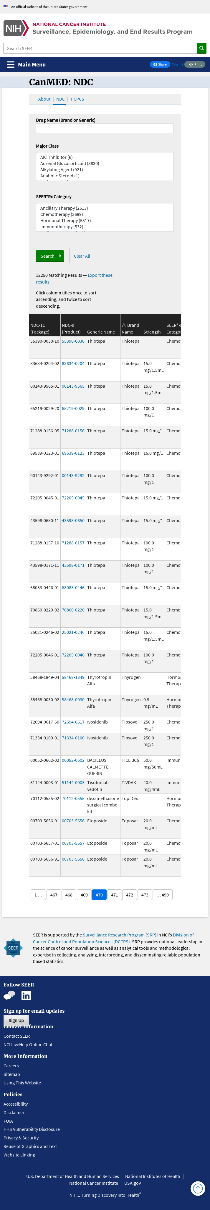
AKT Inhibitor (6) (105, 157)
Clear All (82, 256)
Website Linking (19, 1155)
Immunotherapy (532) (105, 227)
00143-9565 (73, 386)
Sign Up (16, 1020)
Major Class (47, 146)
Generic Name (101, 332)
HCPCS (77, 99)
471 (114, 895)
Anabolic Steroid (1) (105, 176)
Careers (11, 1066)
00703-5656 (73, 821)
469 (84, 895)
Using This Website (22, 1083)
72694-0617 (73, 722)
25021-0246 (73, 632)
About (44, 99)
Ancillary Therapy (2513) (105, 208)
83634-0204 (73, 363)
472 (129, 895)
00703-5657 (73, 843)
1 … (38, 895)
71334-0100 (73, 738)
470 (99, 895)
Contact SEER (17, 1036)
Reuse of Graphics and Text (30, 1146)
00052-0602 (73, 760)
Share (161, 65)
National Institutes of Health (152, 1176)
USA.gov (132, 1183)
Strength (152, 332)
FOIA (8, 1121)
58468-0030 (73, 699)
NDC (60, 99)
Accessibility (16, 1104)
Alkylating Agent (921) (105, 169)
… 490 (162, 895)
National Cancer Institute (93, 1183)
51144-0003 (73, 782)
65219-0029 (73, 408)
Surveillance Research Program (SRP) (119, 935)
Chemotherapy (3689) (105, 214)
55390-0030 (73, 341)
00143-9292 (73, 475)
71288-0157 (73, 543)
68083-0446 (73, 587)
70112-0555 (73, 798)
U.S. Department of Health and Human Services (72, 1176)
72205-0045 (73, 498)
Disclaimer (14, 1112)
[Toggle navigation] (26, 64)
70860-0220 (73, 610)
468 (68, 895)
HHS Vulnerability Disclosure (32, 1129)
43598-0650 (73, 520)
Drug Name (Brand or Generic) (65, 120)
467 (53, 895)
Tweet (177, 64)
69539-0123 (73, 453)
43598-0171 (73, 565)
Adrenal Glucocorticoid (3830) (105, 163)
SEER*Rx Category (53, 196)
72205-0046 (73, 655)
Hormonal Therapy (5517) (105, 220)
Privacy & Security (21, 1138)
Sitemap (12, 1074)
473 (144, 895)
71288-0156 (73, 431)
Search (47, 256)
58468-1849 (73, 677)
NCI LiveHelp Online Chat (28, 1044)
